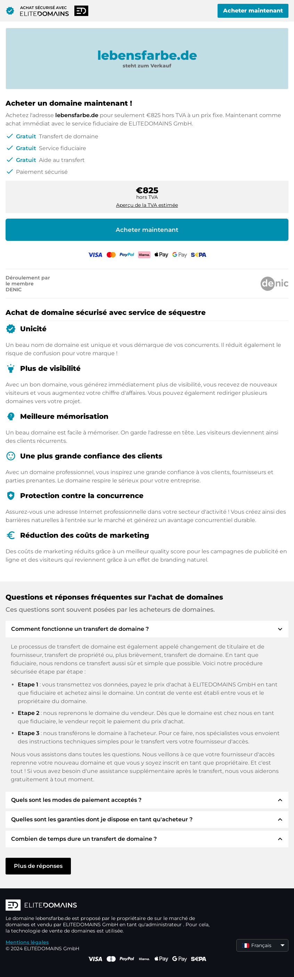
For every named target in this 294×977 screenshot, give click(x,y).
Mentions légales (27, 942)
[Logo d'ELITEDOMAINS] (110, 905)
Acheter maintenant (253, 10)
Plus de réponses (38, 866)
